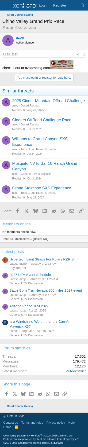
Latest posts (13, 251)
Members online (16, 224)
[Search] (82, 5)
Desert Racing (29, 105)
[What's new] (73, 5)
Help (72, 422)
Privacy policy (55, 422)
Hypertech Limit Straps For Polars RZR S (41, 259)
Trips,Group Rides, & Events (38, 149)
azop (9, 27)
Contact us (10, 422)
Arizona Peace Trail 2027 (29, 306)
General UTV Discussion (36, 174)
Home (7, 427)
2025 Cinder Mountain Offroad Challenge (48, 101)
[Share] (78, 54)
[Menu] (6, 5)
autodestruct (76, 371)
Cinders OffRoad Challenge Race (41, 120)
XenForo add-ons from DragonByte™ (57, 439)
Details (58, 442)
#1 (84, 54)
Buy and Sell (18, 268)
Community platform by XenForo (38, 435)
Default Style (13, 416)
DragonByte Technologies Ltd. (35, 442)
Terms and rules (32, 422)
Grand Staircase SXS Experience (41, 188)
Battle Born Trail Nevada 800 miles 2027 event (45, 290)
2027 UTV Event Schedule (30, 275)
